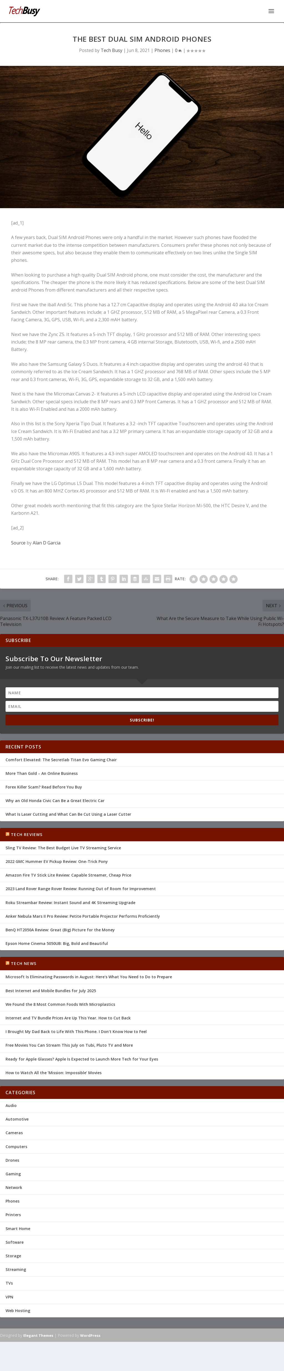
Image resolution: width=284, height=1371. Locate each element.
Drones (12, 1159)
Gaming (13, 1173)
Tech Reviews (26, 834)
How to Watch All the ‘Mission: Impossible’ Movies (54, 1072)
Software (15, 1241)
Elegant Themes (38, 1334)
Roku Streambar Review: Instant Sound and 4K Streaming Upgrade (70, 902)
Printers (13, 1214)
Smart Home (18, 1228)
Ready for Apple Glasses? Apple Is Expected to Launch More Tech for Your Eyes (82, 1058)
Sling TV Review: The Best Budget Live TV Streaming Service (63, 847)
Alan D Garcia (46, 542)
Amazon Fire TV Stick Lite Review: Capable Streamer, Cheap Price (68, 874)
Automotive (17, 1118)
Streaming (16, 1269)
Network (14, 1187)
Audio (11, 1105)
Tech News (23, 963)
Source (18, 542)
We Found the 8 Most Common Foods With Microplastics (60, 1003)
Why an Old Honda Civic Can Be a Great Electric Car (55, 800)
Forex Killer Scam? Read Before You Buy (44, 786)
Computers (16, 1146)
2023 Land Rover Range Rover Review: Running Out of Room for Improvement (81, 888)
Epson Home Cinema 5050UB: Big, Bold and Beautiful (57, 942)
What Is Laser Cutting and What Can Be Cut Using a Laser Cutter (68, 813)
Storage (13, 1255)
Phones (162, 50)
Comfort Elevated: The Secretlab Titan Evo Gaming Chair (61, 759)
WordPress (90, 1334)
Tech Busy (111, 50)
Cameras (14, 1132)
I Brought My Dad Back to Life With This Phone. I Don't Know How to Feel (76, 1031)
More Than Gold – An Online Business (42, 772)
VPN (9, 1296)
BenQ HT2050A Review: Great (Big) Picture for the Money (60, 929)
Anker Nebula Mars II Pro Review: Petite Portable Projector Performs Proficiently (83, 915)
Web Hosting (18, 1310)
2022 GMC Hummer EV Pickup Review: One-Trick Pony (57, 861)
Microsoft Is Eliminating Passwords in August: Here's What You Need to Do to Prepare (89, 976)
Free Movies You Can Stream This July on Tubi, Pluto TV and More (69, 1044)
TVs (9, 1282)
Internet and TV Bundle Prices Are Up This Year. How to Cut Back (68, 1017)
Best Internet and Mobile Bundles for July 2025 (51, 990)
